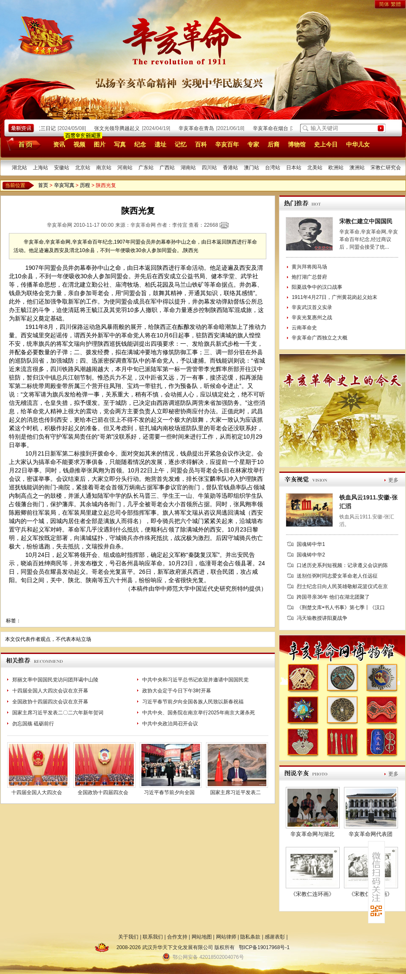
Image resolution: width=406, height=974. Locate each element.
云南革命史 (304, 328)
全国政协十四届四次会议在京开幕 (50, 702)
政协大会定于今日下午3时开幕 (176, 691)
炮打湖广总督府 (309, 277)
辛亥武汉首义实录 (312, 307)
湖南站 (188, 168)
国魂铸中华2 (311, 555)
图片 (100, 144)
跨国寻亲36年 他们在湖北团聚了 (333, 597)
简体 (384, 4)
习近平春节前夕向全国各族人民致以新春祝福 (193, 702)
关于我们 (128, 937)
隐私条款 (250, 937)
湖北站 (19, 168)
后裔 (273, 144)
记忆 (181, 144)
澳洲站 (357, 168)
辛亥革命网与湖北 (312, 834)
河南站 (125, 168)
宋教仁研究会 (386, 168)
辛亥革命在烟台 (272, 128)
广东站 (146, 168)
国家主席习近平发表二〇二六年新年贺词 (57, 713)
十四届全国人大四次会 (36, 792)
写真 (120, 144)
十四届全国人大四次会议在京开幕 (50, 691)
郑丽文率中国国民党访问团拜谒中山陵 (55, 680)
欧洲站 (336, 168)
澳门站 (251, 168)
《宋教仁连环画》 (312, 894)
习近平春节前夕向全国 (169, 792)
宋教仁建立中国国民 (365, 221)
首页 (22, 144)
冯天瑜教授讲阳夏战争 (322, 618)
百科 (201, 144)
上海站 (40, 168)
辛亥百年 (227, 144)
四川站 (209, 168)
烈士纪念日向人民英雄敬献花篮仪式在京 (342, 586)
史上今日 (326, 144)
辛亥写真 (64, 185)
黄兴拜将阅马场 (309, 267)
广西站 (167, 168)
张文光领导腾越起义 (119, 128)
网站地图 (202, 937)
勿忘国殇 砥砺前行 (33, 724)
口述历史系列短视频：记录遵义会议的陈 (342, 565)
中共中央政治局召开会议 (170, 724)
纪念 (140, 144)
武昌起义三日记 (40, 128)
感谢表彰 (275, 937)
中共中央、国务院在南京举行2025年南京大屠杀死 (198, 713)
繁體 (396, 4)
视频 (79, 144)
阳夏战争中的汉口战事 (317, 287)
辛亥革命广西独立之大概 (319, 338)
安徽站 (61, 168)
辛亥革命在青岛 (198, 128)
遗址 (160, 144)
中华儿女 (358, 144)
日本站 (293, 168)
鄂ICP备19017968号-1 (264, 947)
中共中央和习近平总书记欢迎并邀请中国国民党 (195, 680)
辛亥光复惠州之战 (312, 317)
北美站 (314, 168)
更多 (393, 480)
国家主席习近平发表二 (235, 792)
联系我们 (153, 937)
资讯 (59, 144)
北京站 (82, 168)
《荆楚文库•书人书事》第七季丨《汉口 (340, 607)
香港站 (230, 168)
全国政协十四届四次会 (103, 792)
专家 (253, 144)
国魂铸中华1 (311, 544)
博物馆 (297, 144)
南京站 (103, 168)
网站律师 (226, 937)
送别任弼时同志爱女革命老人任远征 (337, 576)
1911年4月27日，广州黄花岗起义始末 (334, 297)
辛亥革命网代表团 (370, 834)
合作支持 (177, 937)
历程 (85, 185)
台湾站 (272, 168)
